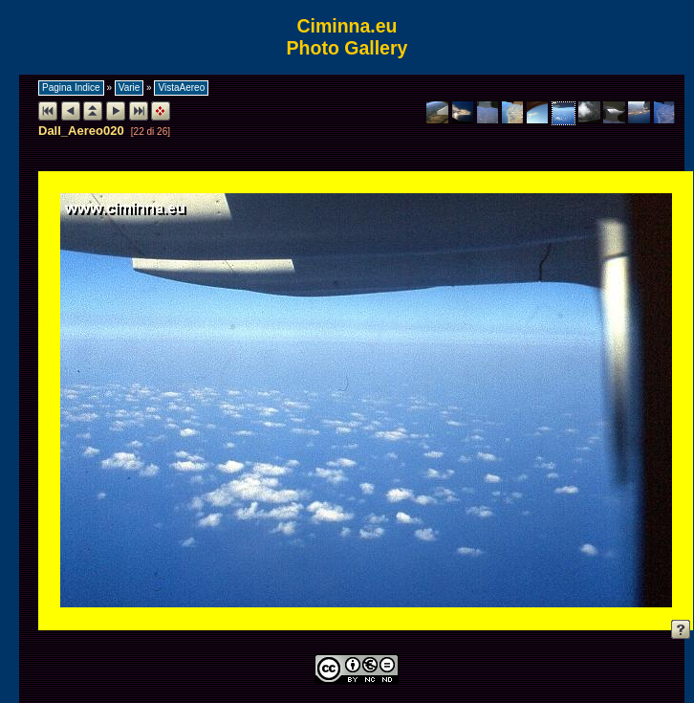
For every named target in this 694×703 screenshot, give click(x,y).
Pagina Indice (71, 87)
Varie (130, 87)
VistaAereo (181, 87)
